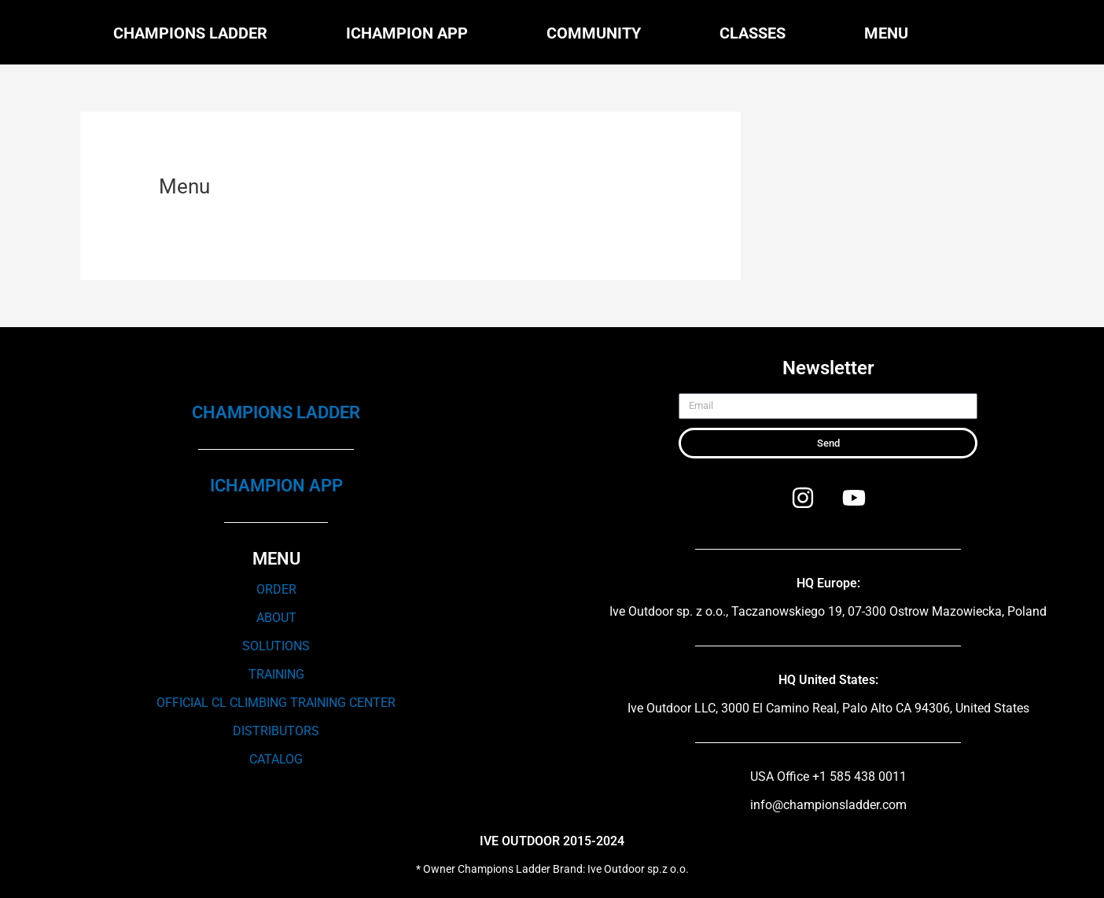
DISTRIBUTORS (276, 730)
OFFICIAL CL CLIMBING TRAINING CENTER (276, 702)
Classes (752, 33)
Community (593, 33)
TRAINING (276, 674)
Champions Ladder (190, 33)
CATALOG (276, 759)
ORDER (276, 589)
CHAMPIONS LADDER (276, 412)
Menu (886, 33)
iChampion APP (407, 33)
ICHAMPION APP (276, 485)
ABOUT (276, 617)
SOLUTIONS (276, 646)
